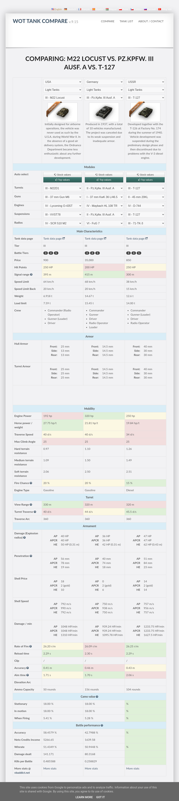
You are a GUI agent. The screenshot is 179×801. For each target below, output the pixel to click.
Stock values (62, 174)
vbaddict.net (22, 772)
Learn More (84, 797)
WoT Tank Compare (45, 21)
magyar (111, 9)
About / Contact (151, 21)
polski (123, 9)
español (97, 9)
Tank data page (54, 238)
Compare (107, 21)
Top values (62, 179)
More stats (49, 768)
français (84, 9)
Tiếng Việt (165, 9)
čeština (136, 9)
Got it (100, 797)
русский (150, 9)
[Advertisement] (89, 37)
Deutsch (70, 9)
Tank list (126, 21)
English (56, 9)
